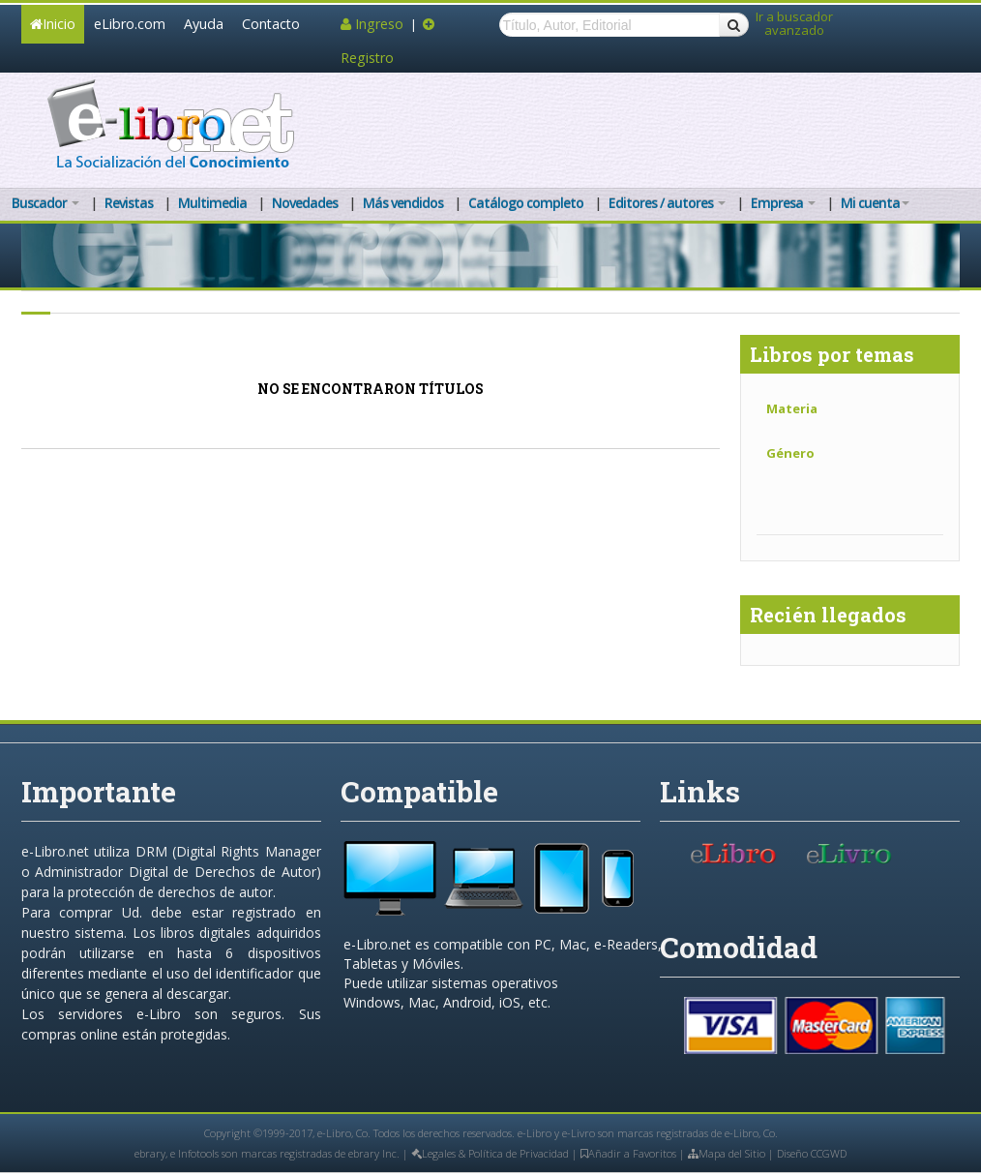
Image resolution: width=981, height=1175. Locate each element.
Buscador (45, 203)
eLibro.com (129, 24)
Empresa (783, 203)
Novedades (305, 203)
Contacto (271, 24)
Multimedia (212, 203)
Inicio (52, 24)
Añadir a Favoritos (628, 1153)
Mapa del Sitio (726, 1153)
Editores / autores (667, 203)
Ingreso (374, 24)
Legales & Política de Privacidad (490, 1153)
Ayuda (203, 24)
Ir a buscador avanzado (794, 24)
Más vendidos (403, 203)
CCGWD (829, 1153)
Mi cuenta (875, 203)
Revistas (128, 203)
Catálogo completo (525, 203)
